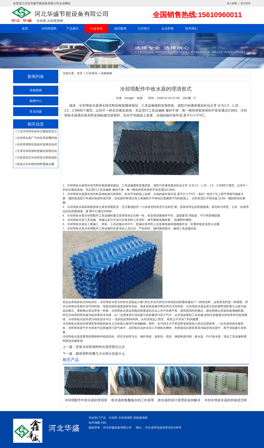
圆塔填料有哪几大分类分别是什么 (100, 353)
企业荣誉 (167, 28)
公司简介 (144, 28)
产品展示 (72, 28)
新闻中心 (36, 101)
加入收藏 (232, 3)
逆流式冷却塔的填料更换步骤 (35, 164)
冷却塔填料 (49, 28)
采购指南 (36, 90)
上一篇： (69, 347)
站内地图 (94, 422)
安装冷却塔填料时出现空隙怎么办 (100, 347)
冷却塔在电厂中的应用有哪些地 (37, 137)
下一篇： (69, 353)
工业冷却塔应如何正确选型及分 (37, 131)
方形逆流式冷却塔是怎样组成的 (37, 157)
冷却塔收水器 (75, 185)
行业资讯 (96, 28)
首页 (25, 28)
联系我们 (191, 28)
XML (104, 422)
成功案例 (120, 28)
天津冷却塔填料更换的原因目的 (37, 151)
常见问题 (36, 111)
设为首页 (245, 3)
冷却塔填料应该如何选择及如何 (37, 144)
